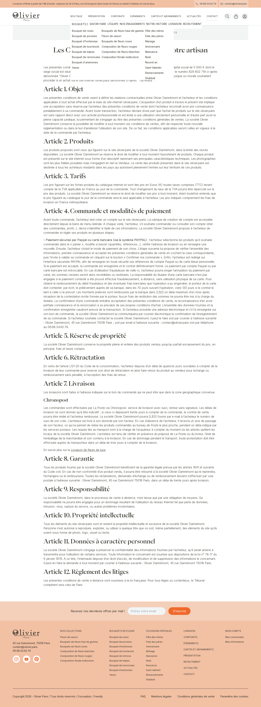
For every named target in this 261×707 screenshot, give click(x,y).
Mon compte (233, 631)
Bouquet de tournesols (121, 651)
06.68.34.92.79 (206, 3)
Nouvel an (151, 665)
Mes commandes (234, 637)
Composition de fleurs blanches (77, 651)
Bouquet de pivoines (120, 641)
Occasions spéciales (159, 631)
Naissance (151, 656)
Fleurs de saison (69, 637)
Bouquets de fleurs (121, 631)
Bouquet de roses (119, 637)
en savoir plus (147, 3)
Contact (212, 16)
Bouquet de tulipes (119, 660)
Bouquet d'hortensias (120, 646)
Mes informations (234, 641)
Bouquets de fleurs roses (73, 646)
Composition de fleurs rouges (76, 656)
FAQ (143, 696)
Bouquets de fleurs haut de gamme (79, 641)
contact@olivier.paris (234, 3)
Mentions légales (161, 696)
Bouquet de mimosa (120, 656)
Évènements (191, 643)
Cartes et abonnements (166, 16)
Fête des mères (154, 637)
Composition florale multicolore (77, 660)
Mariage (150, 651)
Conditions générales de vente (196, 696)
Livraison (189, 631)
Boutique (76, 16)
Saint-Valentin (153, 670)
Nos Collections (71, 631)
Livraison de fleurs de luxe (88, 450)
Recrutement (192, 661)
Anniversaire (152, 646)
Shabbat (150, 679)
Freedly (98, 696)
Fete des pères (154, 641)
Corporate (118, 16)
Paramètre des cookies (234, 696)
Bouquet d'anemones (120, 670)
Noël (148, 660)
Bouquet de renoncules (121, 665)
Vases (112, 674)
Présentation (96, 16)
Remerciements (154, 674)
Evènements (137, 16)
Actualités (194, 16)
